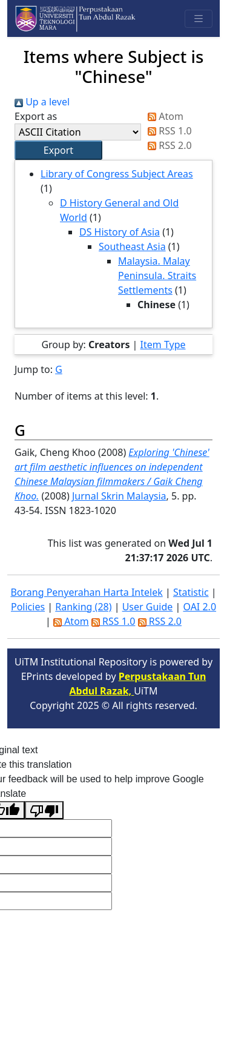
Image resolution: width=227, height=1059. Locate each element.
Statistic (191, 592)
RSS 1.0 (167, 130)
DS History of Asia (119, 232)
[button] (58, 150)
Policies (28, 606)
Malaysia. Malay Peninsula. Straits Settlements (157, 275)
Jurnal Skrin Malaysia (119, 496)
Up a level (42, 101)
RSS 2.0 (167, 145)
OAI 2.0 (199, 606)
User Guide (147, 606)
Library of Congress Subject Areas (117, 173)
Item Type (163, 344)
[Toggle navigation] (198, 19)
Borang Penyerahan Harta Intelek (86, 592)
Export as (36, 116)
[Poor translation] (44, 810)
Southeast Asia (132, 246)
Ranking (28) (83, 606)
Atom (163, 116)
